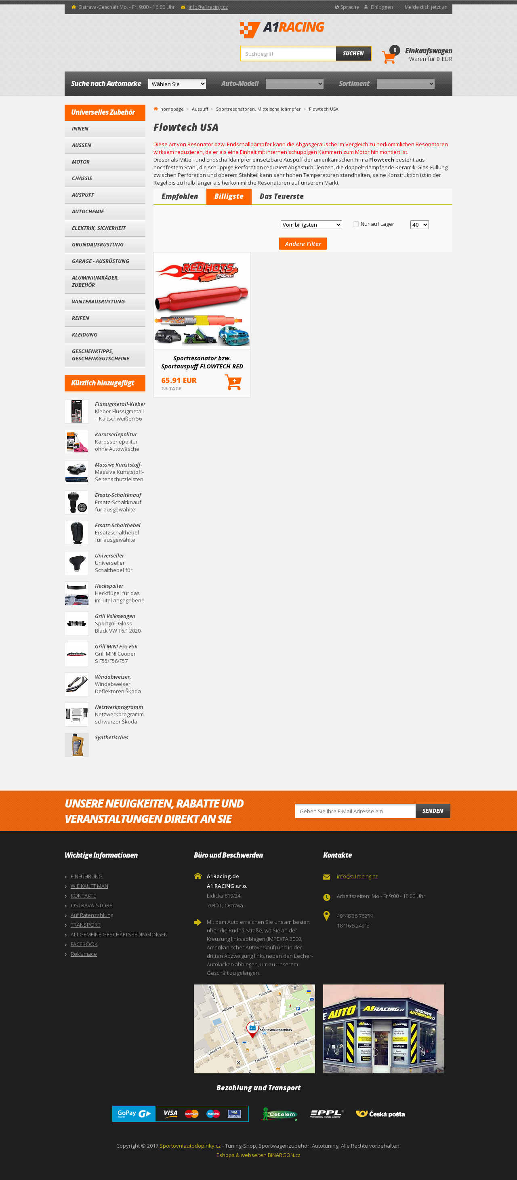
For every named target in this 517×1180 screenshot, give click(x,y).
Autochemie (88, 211)
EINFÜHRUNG (87, 876)
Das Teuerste (282, 196)
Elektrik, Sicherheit (99, 227)
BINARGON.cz (284, 1155)
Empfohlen (180, 196)
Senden (432, 810)
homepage (172, 108)
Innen (80, 128)
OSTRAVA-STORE (91, 905)
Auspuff (83, 194)
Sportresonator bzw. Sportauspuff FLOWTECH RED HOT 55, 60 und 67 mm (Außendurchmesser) (202, 362)
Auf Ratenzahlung (92, 915)
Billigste (229, 196)
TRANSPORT (86, 924)
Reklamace (84, 953)
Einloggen (382, 7)
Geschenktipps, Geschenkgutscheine (100, 354)
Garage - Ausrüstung (100, 261)
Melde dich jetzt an (426, 7)
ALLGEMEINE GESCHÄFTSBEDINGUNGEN (119, 934)
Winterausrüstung (98, 301)
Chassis (82, 178)
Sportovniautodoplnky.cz (190, 1145)
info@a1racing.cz (208, 7)
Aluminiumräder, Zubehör (95, 281)
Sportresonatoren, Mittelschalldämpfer (258, 109)
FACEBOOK (84, 944)
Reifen (80, 318)
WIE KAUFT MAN (89, 886)
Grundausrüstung (98, 244)
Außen (81, 145)
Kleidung (84, 334)
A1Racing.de (309, 30)
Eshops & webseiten (241, 1155)
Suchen (353, 53)
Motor (81, 161)
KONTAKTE (83, 895)
